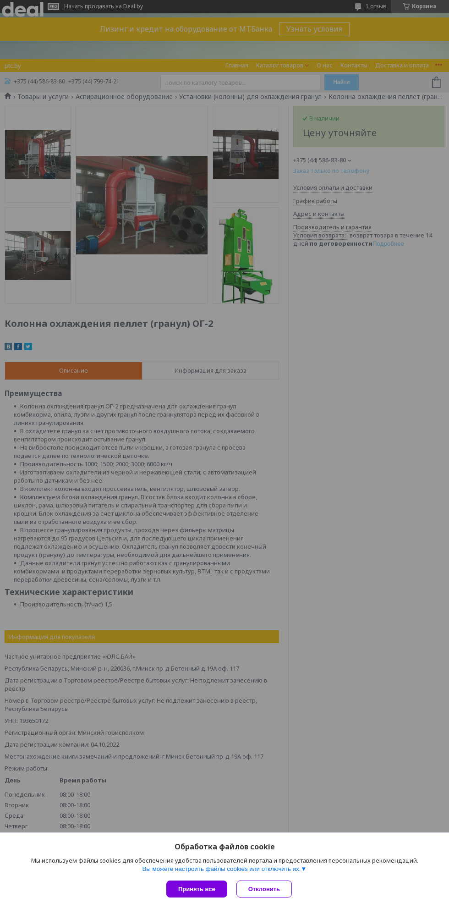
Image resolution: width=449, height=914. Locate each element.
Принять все (196, 889)
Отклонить (264, 889)
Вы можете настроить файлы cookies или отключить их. (221, 868)
